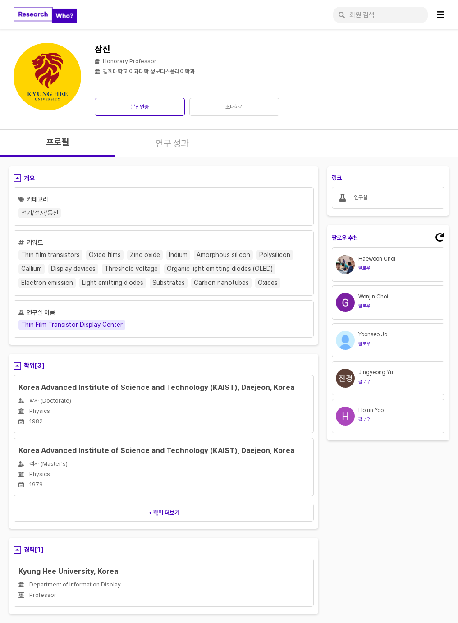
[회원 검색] (380, 15)
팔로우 (364, 267)
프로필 (57, 142)
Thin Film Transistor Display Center (72, 324)
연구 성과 (172, 143)
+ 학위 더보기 (163, 512)
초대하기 (234, 107)
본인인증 (140, 107)
